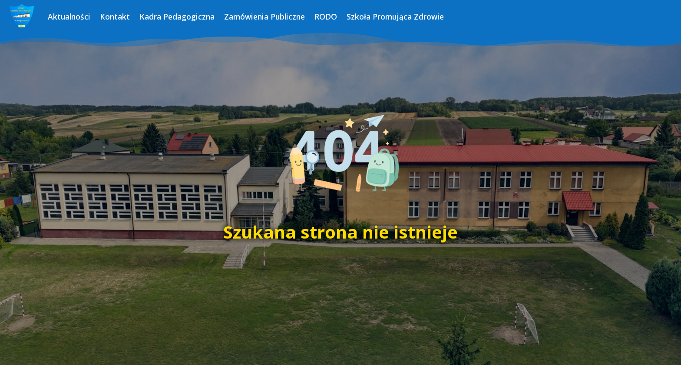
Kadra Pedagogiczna (177, 16)
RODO (325, 16)
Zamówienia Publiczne (264, 16)
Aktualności (69, 16)
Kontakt (115, 16)
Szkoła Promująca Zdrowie (395, 16)
